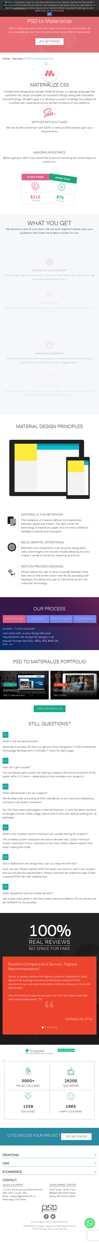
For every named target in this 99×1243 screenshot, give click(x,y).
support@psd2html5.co (23, 1196)
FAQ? (36, 1229)
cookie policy (19, 8)
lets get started (76, 1136)
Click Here (20, 1199)
